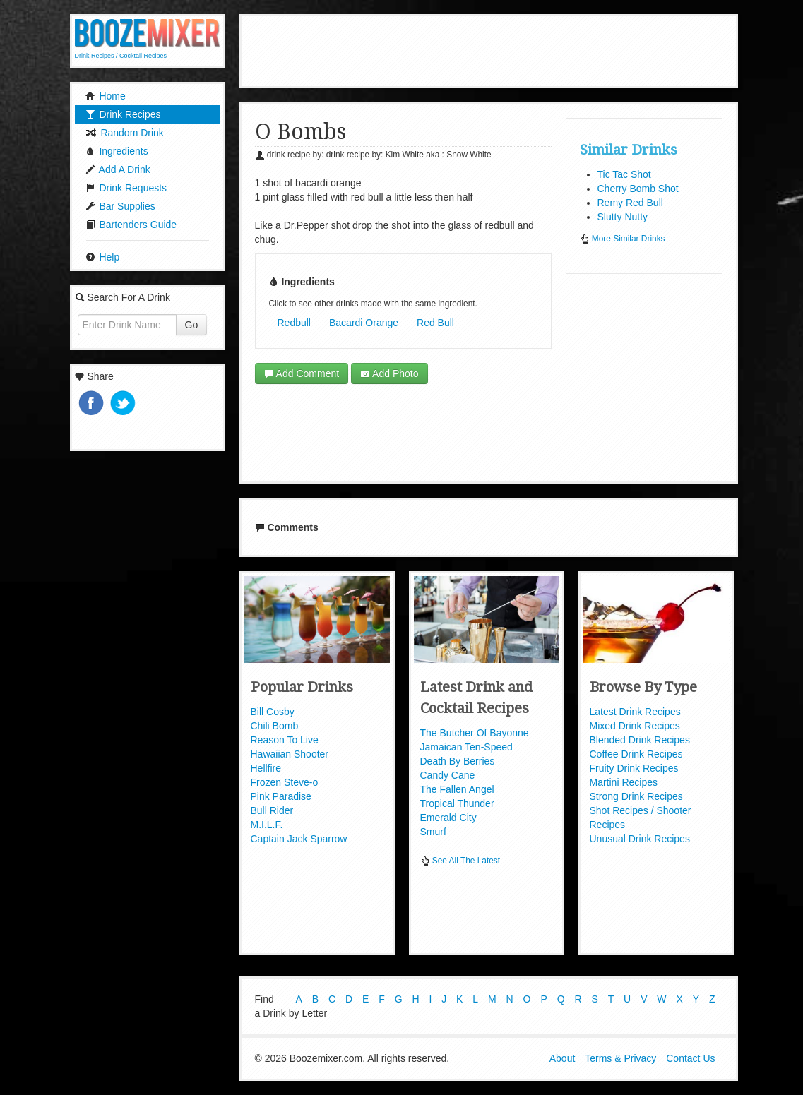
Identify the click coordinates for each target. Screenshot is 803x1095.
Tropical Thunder (457, 803)
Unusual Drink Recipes (640, 838)
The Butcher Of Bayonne (474, 732)
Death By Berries (457, 761)
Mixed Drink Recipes (635, 725)
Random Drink (124, 132)
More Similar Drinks (622, 239)
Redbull (294, 322)
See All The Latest (460, 861)
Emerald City (448, 817)
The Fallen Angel (457, 789)
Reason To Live (285, 740)
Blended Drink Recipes (640, 740)
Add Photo (389, 373)
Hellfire (266, 768)
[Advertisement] (500, 49)
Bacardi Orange (363, 322)
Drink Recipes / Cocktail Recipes (121, 55)
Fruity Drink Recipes (634, 768)
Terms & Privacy (620, 1058)
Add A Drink (117, 169)
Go (191, 324)
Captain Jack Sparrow (299, 838)
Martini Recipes (624, 782)
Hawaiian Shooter (290, 754)
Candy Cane (447, 775)
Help (102, 257)
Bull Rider (272, 810)
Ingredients (116, 151)
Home (105, 96)
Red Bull (435, 322)
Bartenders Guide (131, 224)
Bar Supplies (120, 206)
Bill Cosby (273, 711)
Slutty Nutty (622, 216)
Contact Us (690, 1058)
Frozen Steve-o (285, 782)
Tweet (124, 404)
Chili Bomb (275, 725)
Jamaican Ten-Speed (466, 747)
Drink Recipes (123, 114)
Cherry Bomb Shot (638, 188)
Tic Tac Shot (624, 174)
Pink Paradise (281, 796)
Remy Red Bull (630, 202)
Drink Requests (126, 187)
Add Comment (302, 373)
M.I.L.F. (267, 824)
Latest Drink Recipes (635, 711)
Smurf (433, 831)
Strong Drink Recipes (636, 796)
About (562, 1058)
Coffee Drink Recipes (636, 754)
